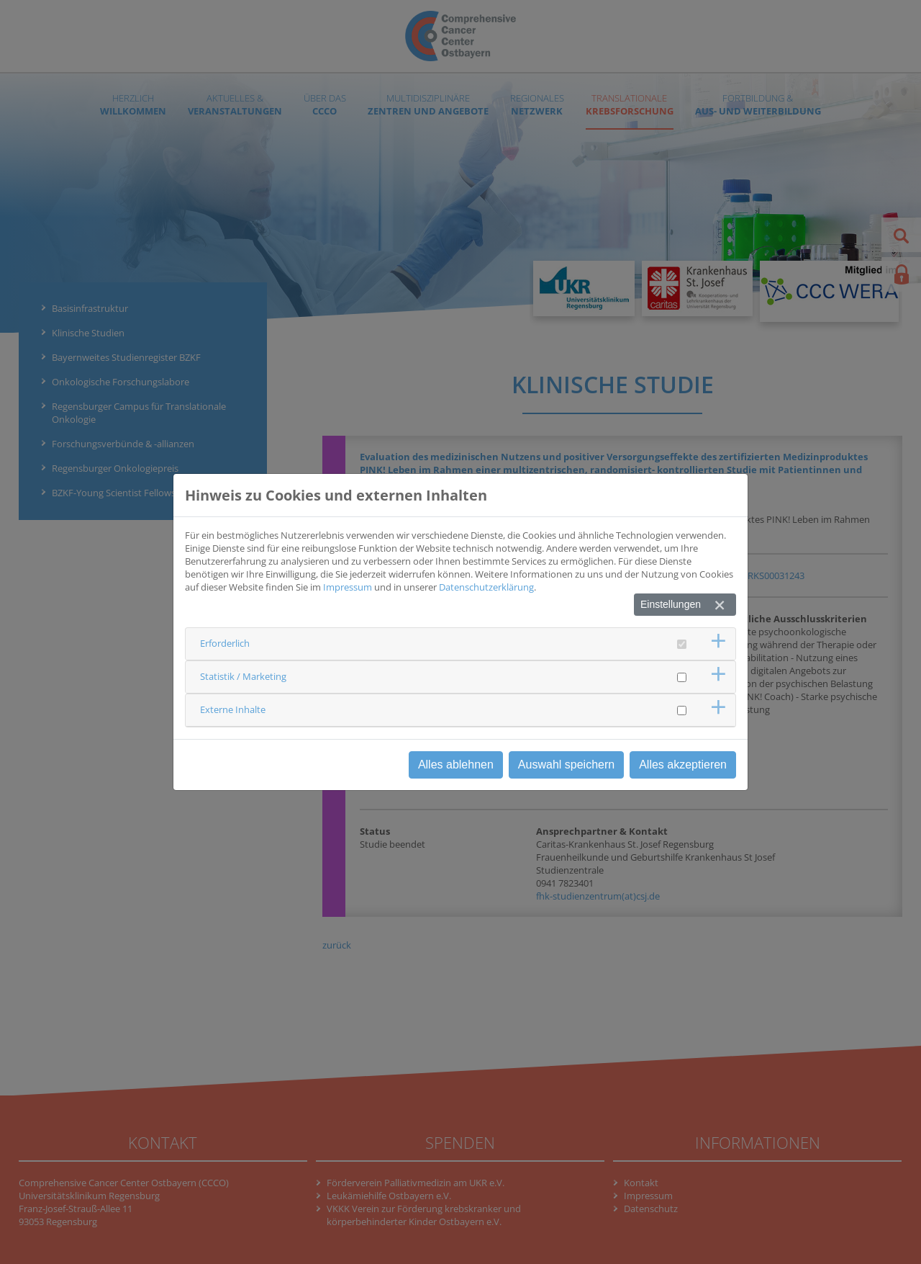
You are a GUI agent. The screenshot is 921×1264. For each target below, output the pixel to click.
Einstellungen (670, 604)
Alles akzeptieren (683, 764)
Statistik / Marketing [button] (243, 676)
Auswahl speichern (566, 764)
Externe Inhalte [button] (233, 709)
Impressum (347, 587)
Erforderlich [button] (225, 643)
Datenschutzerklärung (486, 587)
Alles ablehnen (456, 764)
